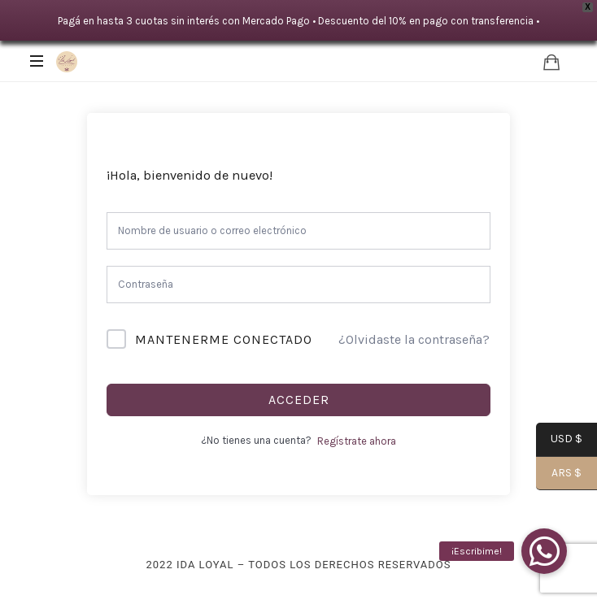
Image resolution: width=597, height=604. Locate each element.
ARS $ (559, 474)
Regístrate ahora (356, 441)
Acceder (298, 399)
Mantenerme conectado (223, 339)
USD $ (559, 440)
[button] (544, 551)
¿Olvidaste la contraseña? (414, 339)
